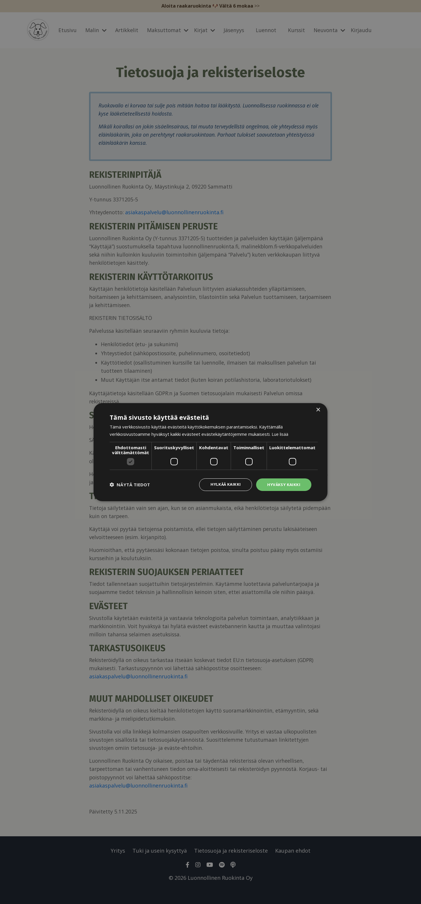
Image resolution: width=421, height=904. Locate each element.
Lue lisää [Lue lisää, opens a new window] (280, 433)
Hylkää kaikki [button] (224, 484)
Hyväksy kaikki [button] (283, 484)
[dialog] (210, 452)
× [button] (318, 409)
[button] (130, 484)
